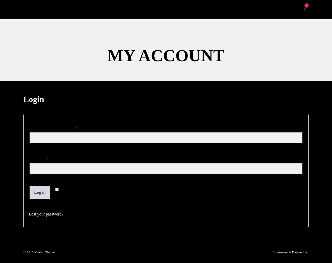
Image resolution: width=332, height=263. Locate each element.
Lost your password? (46, 214)
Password (47, 158)
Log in (40, 192)
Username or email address (61, 127)
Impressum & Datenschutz (291, 252)
